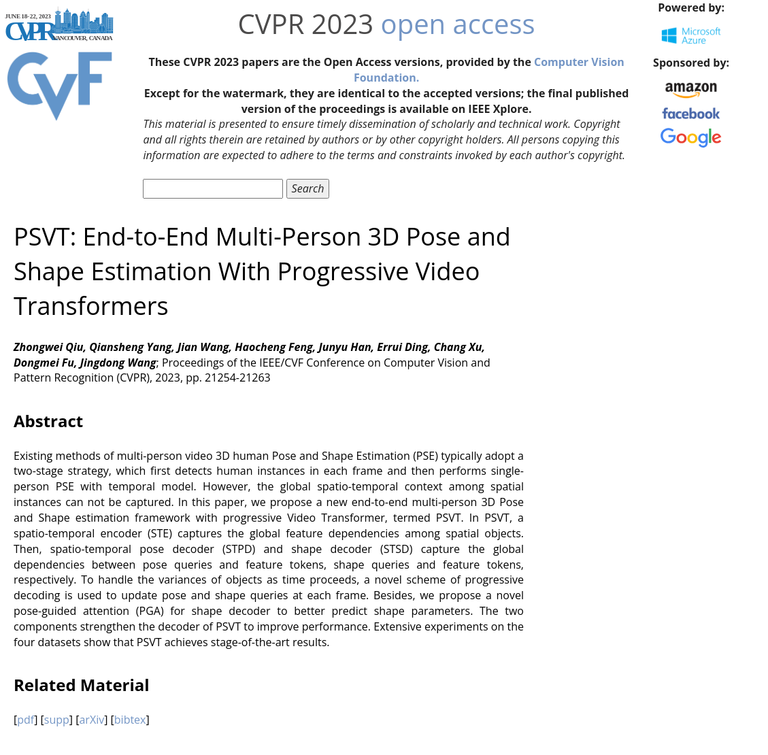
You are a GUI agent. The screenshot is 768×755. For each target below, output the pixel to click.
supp (56, 719)
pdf (25, 719)
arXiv (91, 719)
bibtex (130, 719)
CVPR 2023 (306, 23)
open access (458, 23)
